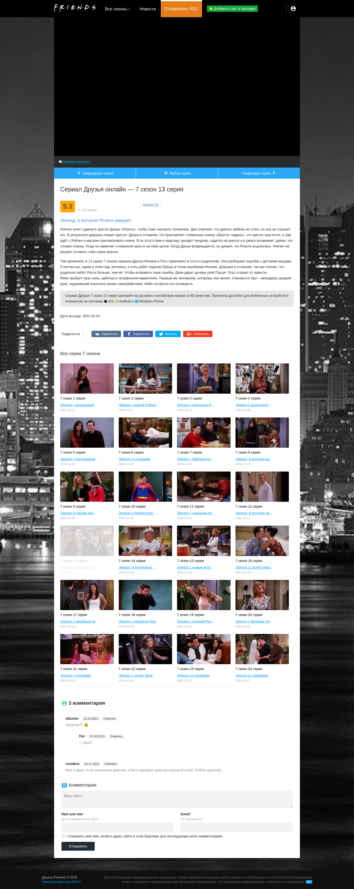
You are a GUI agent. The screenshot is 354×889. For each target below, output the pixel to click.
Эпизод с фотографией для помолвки (79, 459)
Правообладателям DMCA (61, 882)
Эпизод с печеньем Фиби (196, 405)
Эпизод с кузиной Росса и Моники (196, 621)
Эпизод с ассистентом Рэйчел (255, 405)
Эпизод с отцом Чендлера (138, 675)
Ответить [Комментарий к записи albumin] (109, 718)
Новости (148, 9)
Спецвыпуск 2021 (181, 8)
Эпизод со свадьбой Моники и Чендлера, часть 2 (255, 675)
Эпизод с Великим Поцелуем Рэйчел (255, 621)
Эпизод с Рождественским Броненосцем (138, 513)
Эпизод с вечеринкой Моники (79, 405)
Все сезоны (116, 9)
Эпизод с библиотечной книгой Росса (196, 459)
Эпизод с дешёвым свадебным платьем (79, 621)
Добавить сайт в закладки (232, 9)
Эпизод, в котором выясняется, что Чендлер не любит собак (255, 459)
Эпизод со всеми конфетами (79, 513)
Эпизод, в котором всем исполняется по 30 (138, 567)
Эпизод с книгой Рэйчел (138, 405)
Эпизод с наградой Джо (137, 621)
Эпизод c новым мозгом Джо (196, 567)
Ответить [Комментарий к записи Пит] (116, 736)
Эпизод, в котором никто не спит (255, 513)
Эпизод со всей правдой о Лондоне (255, 567)
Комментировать (76, 162)
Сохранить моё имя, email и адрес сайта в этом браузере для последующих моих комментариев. (145, 836)
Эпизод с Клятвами (75, 675)
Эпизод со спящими (134, 459)
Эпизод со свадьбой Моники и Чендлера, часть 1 (196, 675)
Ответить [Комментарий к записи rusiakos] (110, 764)
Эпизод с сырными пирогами (196, 513)
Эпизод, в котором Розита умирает (79, 567)
